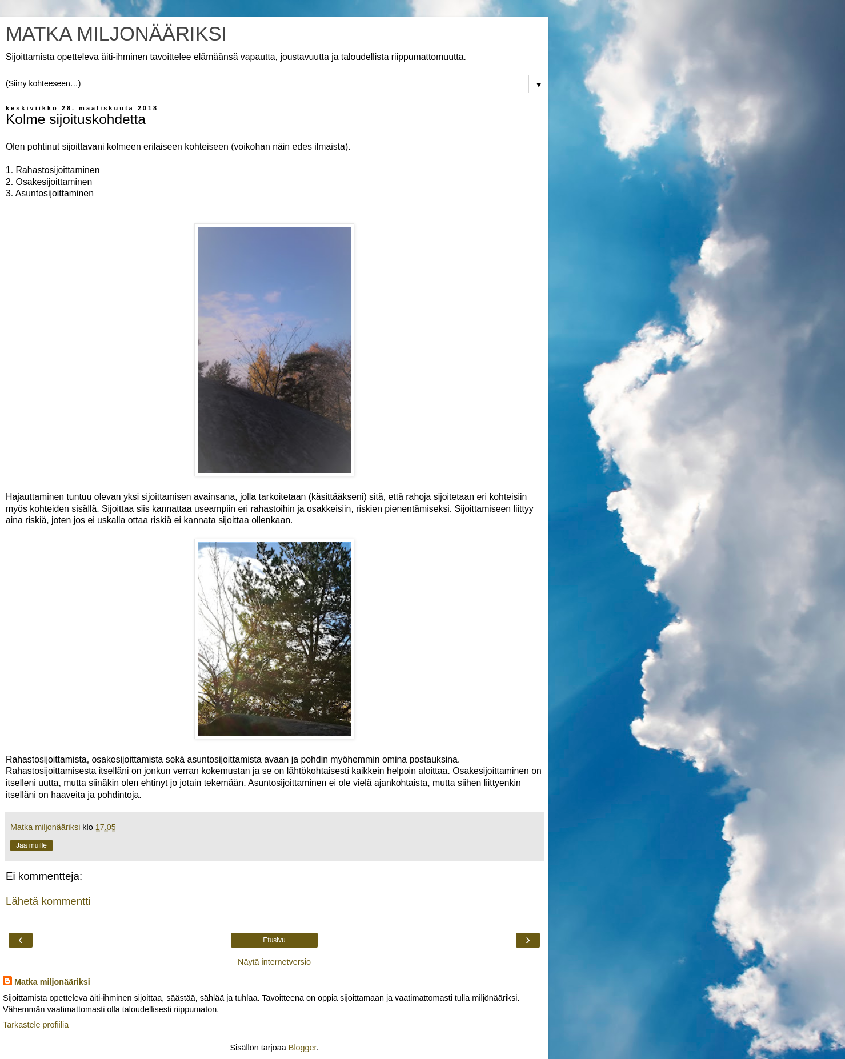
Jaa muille (31, 845)
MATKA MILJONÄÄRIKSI (116, 34)
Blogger (303, 1047)
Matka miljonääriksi (52, 981)
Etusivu (274, 940)
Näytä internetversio (274, 961)
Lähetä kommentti (48, 901)
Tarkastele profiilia (36, 1024)
